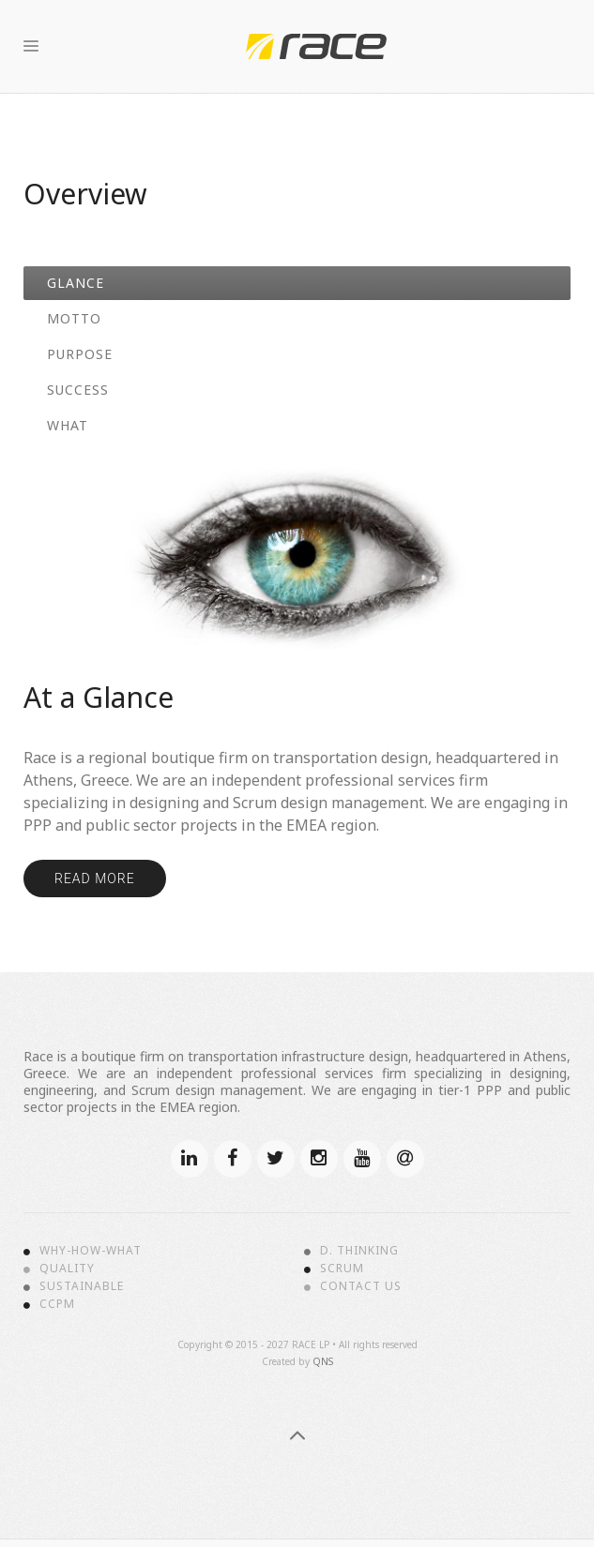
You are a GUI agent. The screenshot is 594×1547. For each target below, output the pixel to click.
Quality (67, 1268)
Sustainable (81, 1286)
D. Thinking (359, 1250)
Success (78, 389)
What (67, 425)
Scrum (342, 1268)
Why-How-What (90, 1250)
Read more (94, 878)
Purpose (80, 354)
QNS (322, 1361)
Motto (74, 318)
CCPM (57, 1304)
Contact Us (361, 1286)
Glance (75, 283)
